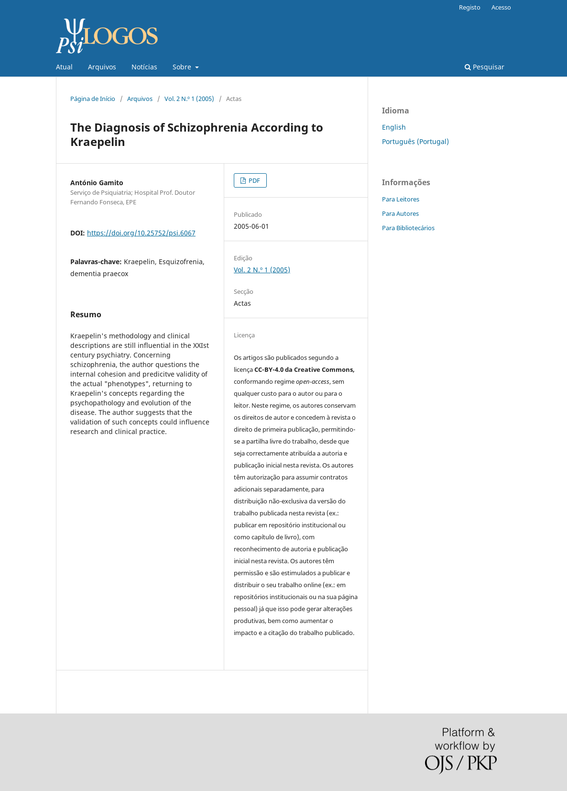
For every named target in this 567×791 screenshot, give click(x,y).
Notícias (144, 66)
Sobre (183, 66)
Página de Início (92, 98)
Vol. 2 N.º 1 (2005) (189, 98)
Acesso (501, 7)
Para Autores (400, 213)
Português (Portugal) (415, 141)
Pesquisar (484, 66)
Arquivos (102, 66)
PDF (253, 180)
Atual (64, 66)
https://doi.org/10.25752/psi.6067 (141, 232)
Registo (469, 7)
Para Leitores (400, 199)
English (394, 127)
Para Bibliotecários (408, 227)
